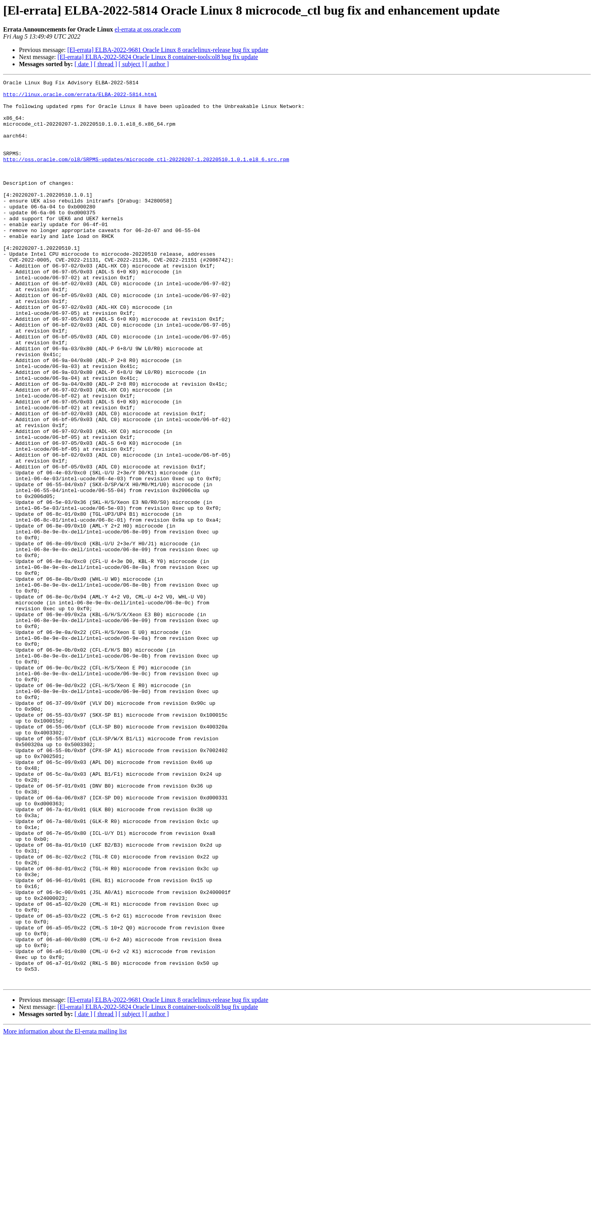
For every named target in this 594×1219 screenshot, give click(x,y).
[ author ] (157, 64)
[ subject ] (131, 64)
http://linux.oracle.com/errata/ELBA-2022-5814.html (80, 97)
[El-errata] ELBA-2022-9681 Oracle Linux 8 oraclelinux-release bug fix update (167, 49)
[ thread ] (105, 64)
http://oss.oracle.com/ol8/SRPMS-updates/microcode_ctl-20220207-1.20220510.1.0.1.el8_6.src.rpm (146, 175)
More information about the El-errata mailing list (65, 1212)
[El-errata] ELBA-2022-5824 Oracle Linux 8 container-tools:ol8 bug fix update (158, 57)
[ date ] (83, 64)
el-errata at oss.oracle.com (148, 29)
